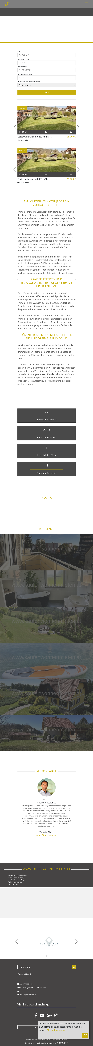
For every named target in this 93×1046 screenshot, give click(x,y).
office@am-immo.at (46, 834)
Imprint (34, 1039)
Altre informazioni (56, 1030)
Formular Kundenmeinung (58, 1039)
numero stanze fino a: (24, 74)
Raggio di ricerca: (23, 59)
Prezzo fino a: (22, 67)
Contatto (28, 1039)
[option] (46, 21)
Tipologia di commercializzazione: (28, 82)
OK (85, 1035)
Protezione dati (43, 1039)
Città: (19, 52)
